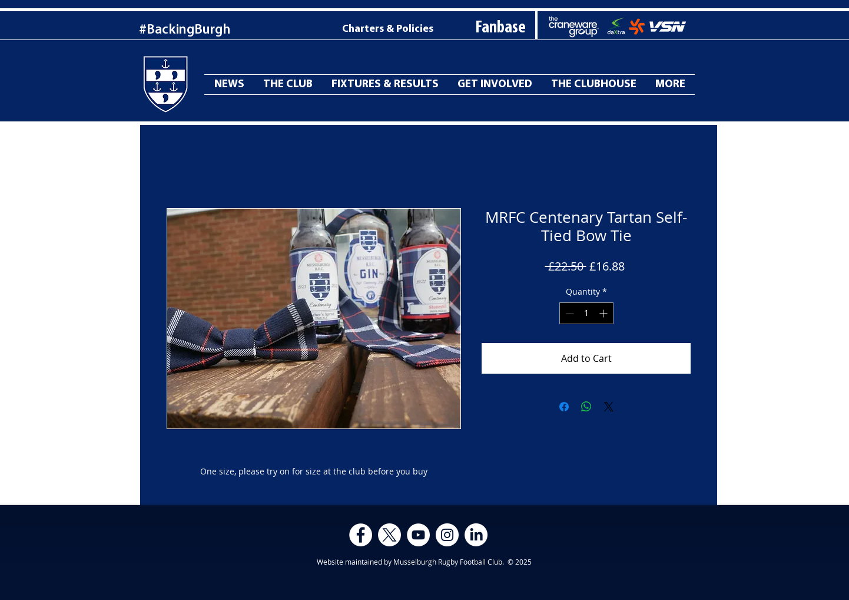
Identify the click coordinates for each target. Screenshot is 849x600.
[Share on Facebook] (564, 407)
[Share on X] (609, 407)
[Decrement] (568, 313)
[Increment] (604, 313)
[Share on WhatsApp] (586, 407)
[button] (670, 84)
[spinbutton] (586, 313)
